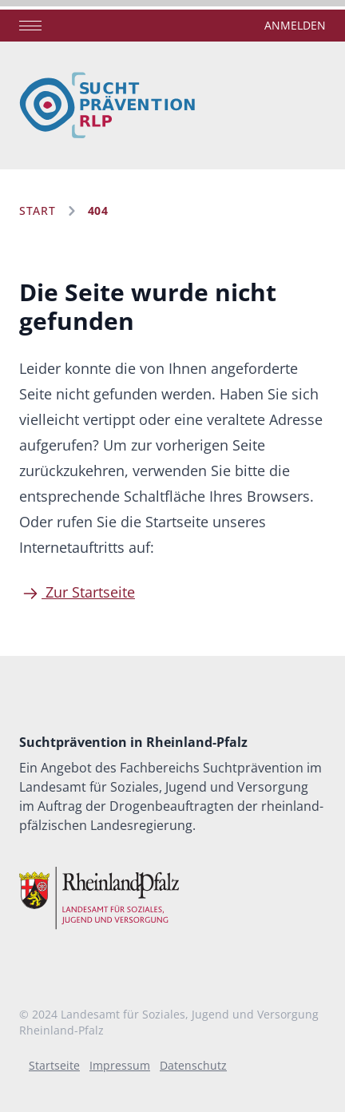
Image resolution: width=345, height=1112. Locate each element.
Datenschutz (193, 1065)
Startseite (54, 1065)
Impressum (119, 1065)
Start (37, 210)
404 (98, 210)
